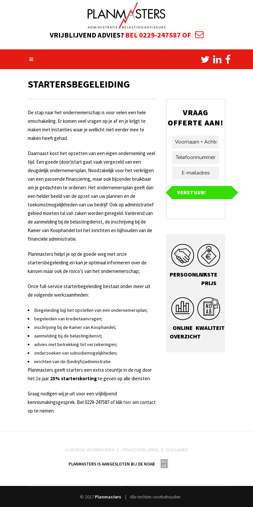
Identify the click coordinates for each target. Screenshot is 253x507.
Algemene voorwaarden (90, 450)
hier (127, 402)
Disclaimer (177, 450)
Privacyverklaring (140, 450)
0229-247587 (160, 35)
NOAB (149, 464)
